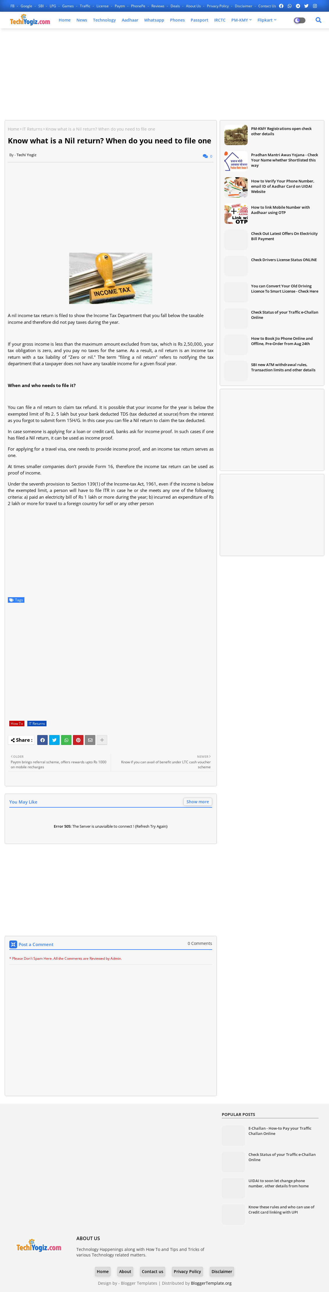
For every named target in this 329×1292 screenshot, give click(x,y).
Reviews (158, 5)
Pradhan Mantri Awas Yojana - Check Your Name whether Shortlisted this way (284, 160)
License (103, 5)
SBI (41, 5)
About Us (194, 5)
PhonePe (138, 5)
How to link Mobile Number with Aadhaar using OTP (280, 210)
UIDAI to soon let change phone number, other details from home (278, 1183)
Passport (199, 20)
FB (12, 5)
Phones (177, 20)
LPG (53, 5)
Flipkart (265, 20)
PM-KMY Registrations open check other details (281, 131)
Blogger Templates (139, 1283)
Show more (198, 801)
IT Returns (32, 129)
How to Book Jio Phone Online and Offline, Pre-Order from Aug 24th (282, 341)
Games (68, 5)
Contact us (267, 5)
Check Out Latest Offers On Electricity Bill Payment (284, 236)
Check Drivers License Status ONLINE (284, 259)
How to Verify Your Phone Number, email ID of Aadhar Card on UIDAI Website (282, 186)
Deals (176, 5)
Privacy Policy (218, 5)
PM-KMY (239, 20)
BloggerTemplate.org (211, 1283)
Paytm (120, 5)
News (81, 20)
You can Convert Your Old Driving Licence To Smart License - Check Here (284, 288)
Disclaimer (244, 5)
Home (65, 20)
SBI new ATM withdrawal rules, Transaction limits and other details (283, 367)
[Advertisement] (164, 75)
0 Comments (200, 943)
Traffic (85, 5)
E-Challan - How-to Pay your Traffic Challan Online (279, 1131)
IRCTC (220, 20)
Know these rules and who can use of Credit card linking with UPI (281, 1209)
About (125, 1271)
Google (27, 5)
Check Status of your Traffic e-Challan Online (284, 315)
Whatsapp (154, 20)
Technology (104, 20)
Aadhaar (130, 20)
